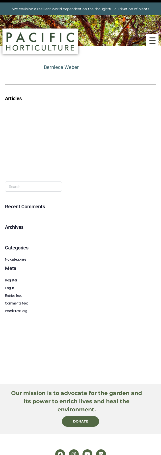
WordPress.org (16, 311)
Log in (9, 288)
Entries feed (13, 296)
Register (11, 280)
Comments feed (16, 303)
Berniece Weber (61, 67)
